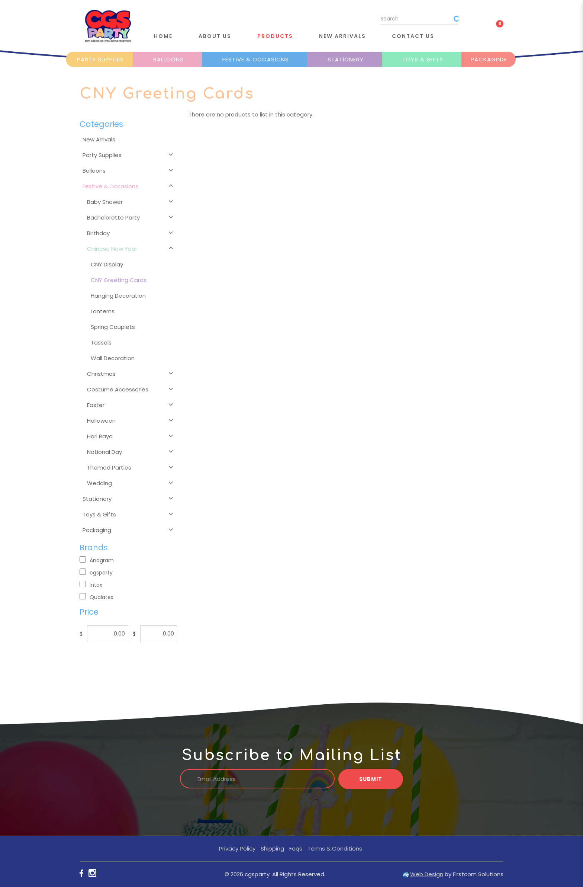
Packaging (488, 59)
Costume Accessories (117, 389)
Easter (95, 405)
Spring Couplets (113, 327)
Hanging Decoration (118, 296)
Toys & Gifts (422, 59)
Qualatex (96, 597)
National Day (104, 452)
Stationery (346, 59)
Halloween (101, 421)
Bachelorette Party (113, 217)
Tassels (101, 342)
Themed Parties (109, 467)
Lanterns (103, 311)
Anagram (97, 560)
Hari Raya (100, 436)
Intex (91, 585)
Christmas (101, 374)
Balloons (168, 59)
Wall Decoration (113, 358)
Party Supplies (100, 59)
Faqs (295, 848)
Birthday (98, 233)
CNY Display (107, 264)
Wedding (99, 483)
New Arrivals (99, 139)
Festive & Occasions (255, 59)
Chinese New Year (112, 249)
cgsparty (96, 572)
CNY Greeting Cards (118, 280)
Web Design (426, 874)
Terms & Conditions (334, 848)
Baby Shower (105, 202)
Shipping (272, 848)
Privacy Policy (237, 848)
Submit (370, 779)
